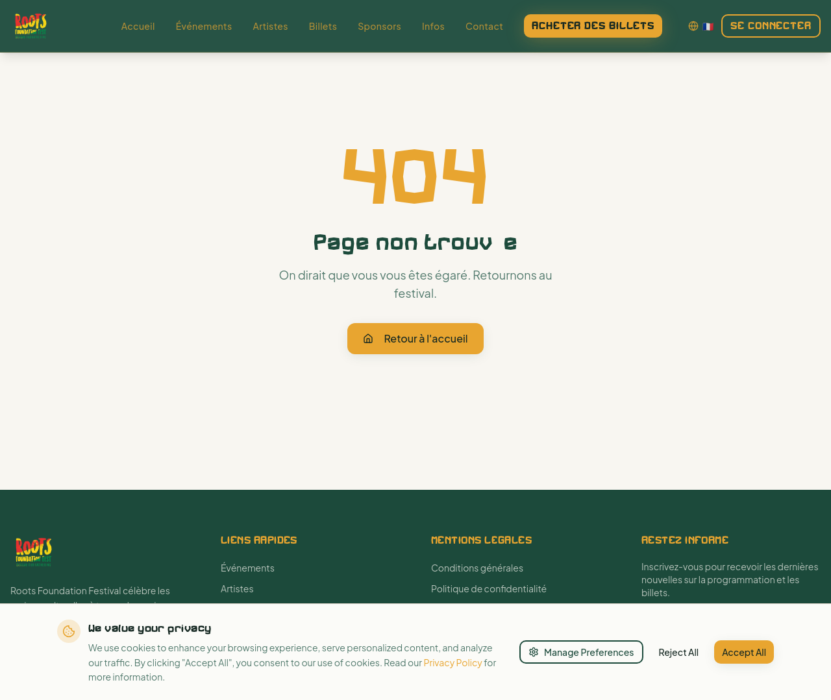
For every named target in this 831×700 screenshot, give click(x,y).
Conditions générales (477, 567)
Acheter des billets (593, 25)
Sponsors (379, 26)
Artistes (270, 26)
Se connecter (771, 25)
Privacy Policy (452, 662)
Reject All (679, 652)
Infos (433, 26)
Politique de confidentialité (489, 588)
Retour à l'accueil (415, 338)
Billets (323, 26)
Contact (484, 26)
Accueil (138, 26)
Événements (204, 26)
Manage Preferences (581, 652)
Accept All (744, 652)
